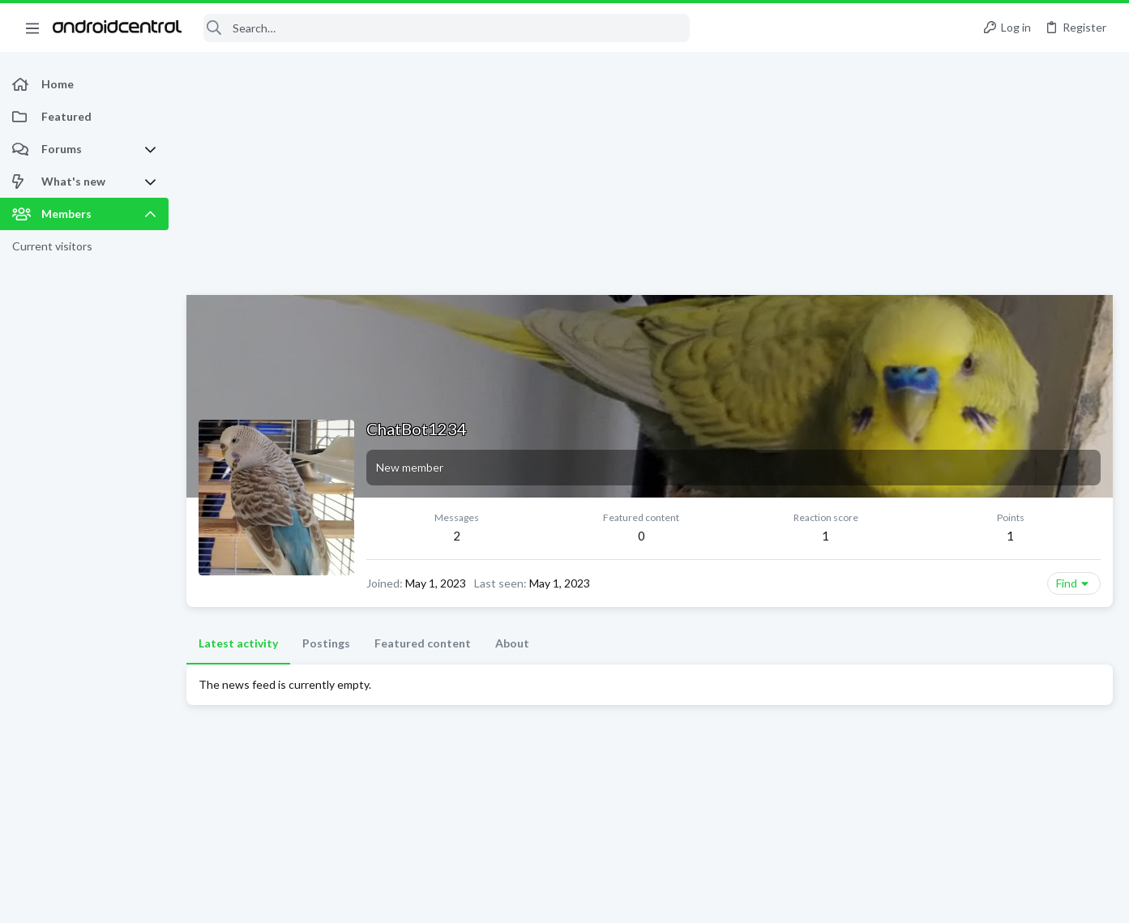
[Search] (446, 28)
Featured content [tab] (422, 643)
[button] (32, 27)
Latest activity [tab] (238, 643)
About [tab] (512, 643)
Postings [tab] (326, 643)
